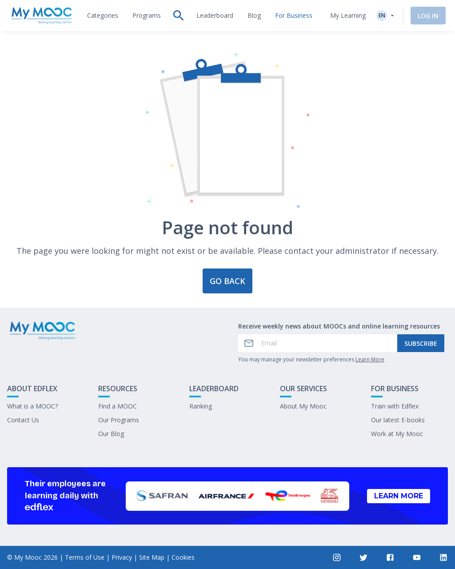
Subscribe (420, 343)
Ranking (200, 406)
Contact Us (23, 420)
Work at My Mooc (397, 433)
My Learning (346, 15)
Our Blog (111, 433)
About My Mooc (303, 406)
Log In (426, 16)
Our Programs (118, 420)
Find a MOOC (117, 406)
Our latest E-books (398, 420)
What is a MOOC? (32, 406)
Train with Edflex (395, 406)
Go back (227, 281)
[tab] (102, 15)
